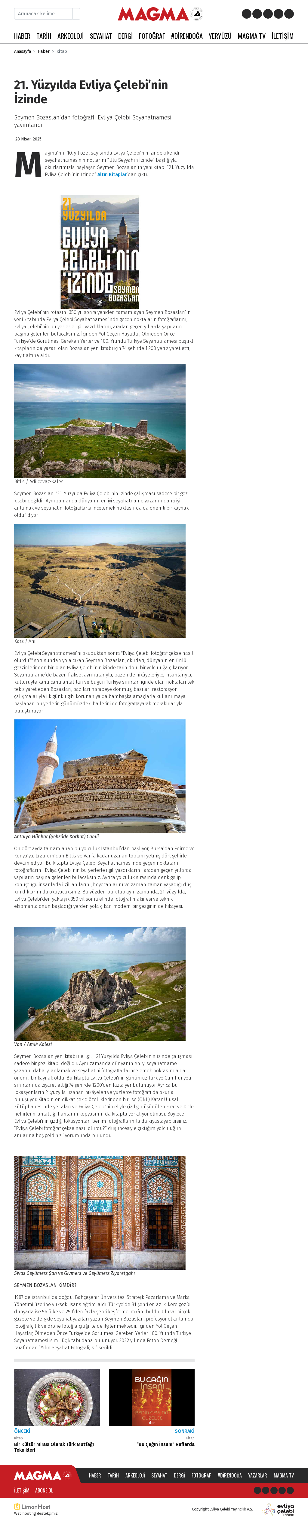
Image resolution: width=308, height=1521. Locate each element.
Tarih (113, 1475)
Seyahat (159, 1475)
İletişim (21, 1490)
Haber (44, 51)
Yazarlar (257, 1475)
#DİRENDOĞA (187, 36)
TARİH (43, 36)
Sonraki (185, 1431)
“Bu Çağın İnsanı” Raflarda (166, 1444)
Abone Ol (44, 1490)
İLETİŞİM (283, 36)
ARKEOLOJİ (70, 36)
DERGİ (125, 36)
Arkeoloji (135, 1475)
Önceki (22, 1431)
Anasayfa (22, 51)
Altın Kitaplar (112, 174)
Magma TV (284, 1475)
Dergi (179, 1475)
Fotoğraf (201, 1475)
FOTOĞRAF (152, 36)
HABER (22, 36)
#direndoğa (229, 1475)
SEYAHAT (101, 36)
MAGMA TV (252, 36)
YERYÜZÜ (220, 36)
